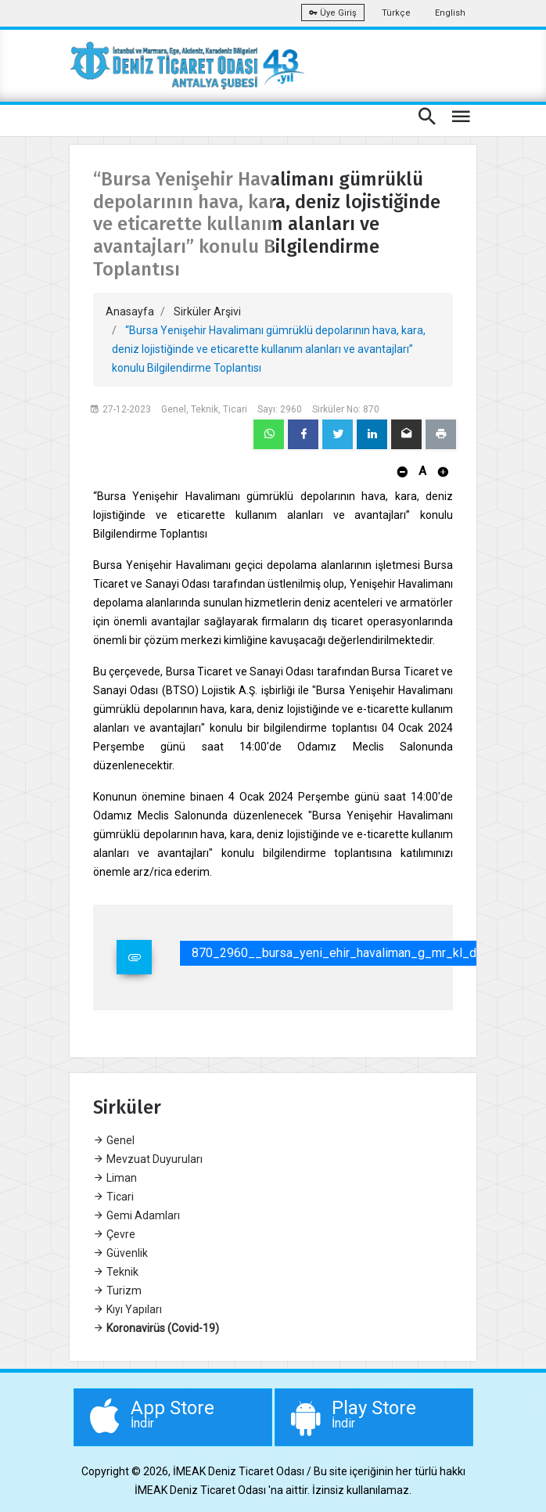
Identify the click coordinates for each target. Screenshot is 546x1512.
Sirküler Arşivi (207, 311)
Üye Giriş (333, 13)
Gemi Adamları (136, 1215)
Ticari (113, 1196)
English (450, 13)
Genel (114, 1140)
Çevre (114, 1234)
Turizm (117, 1290)
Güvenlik (120, 1253)
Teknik (115, 1271)
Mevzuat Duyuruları (148, 1159)
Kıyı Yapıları (127, 1309)
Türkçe (396, 13)
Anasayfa (130, 311)
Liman (115, 1178)
